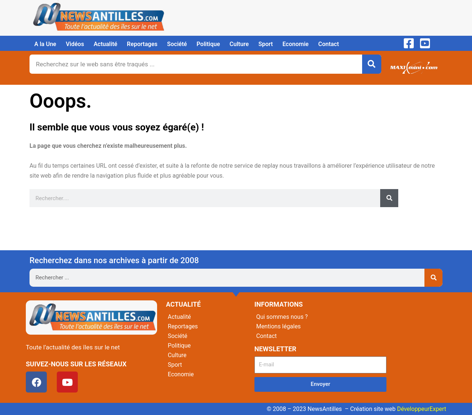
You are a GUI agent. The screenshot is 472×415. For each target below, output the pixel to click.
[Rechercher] (371, 64)
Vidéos (75, 44)
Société (177, 44)
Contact (328, 44)
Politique (208, 44)
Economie (295, 44)
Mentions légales (278, 326)
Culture (239, 44)
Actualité (105, 44)
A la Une (45, 44)
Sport (265, 44)
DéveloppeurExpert (421, 408)
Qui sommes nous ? (282, 316)
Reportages (142, 44)
